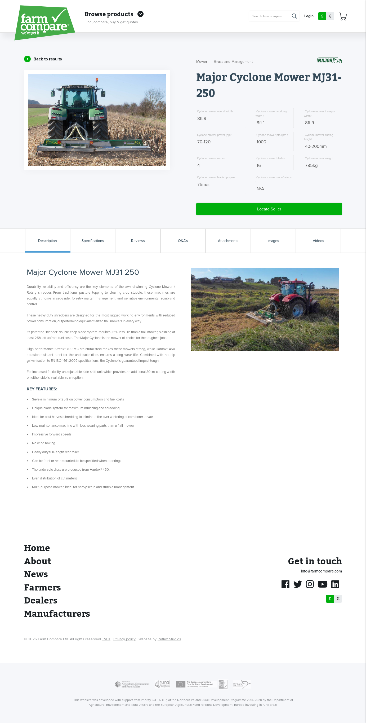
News (36, 574)
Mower (201, 61)
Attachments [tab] (228, 241)
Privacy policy (124, 639)
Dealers (40, 601)
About (37, 561)
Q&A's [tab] (183, 241)
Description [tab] (47, 241)
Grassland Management (233, 61)
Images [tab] (273, 241)
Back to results (47, 59)
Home (37, 548)
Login (309, 16)
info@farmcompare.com (321, 571)
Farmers (42, 588)
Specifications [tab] (93, 241)
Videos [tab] (318, 241)
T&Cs (106, 639)
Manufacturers (57, 614)
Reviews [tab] (138, 241)
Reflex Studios (169, 639)
